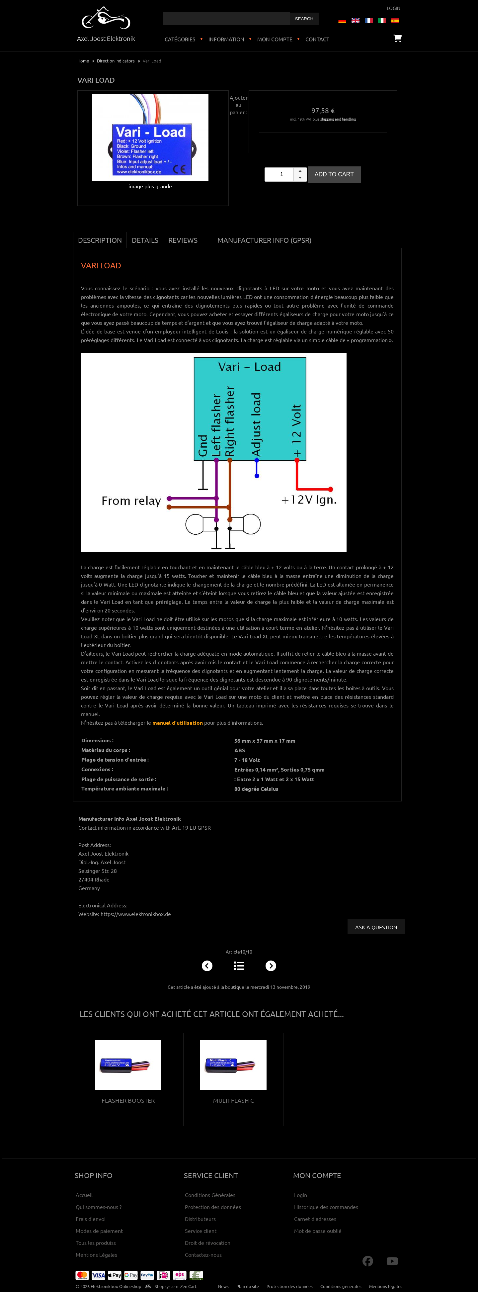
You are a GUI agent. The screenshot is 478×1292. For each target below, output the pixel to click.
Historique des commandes (326, 1206)
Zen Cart (188, 1286)
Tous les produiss (96, 1242)
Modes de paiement (99, 1230)
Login (393, 8)
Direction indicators (116, 60)
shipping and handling (338, 119)
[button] (300, 171)
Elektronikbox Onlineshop (116, 1286)
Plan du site (247, 1286)
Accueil (84, 1194)
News (223, 1286)
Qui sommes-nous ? (98, 1206)
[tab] (207, 236)
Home (83, 60)
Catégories (180, 39)
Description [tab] (100, 239)
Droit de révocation (207, 1242)
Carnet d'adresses (315, 1218)
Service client (200, 1230)
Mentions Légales (96, 1254)
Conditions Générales (210, 1194)
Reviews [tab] (183, 239)
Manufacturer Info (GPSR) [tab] (264, 239)
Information (226, 39)
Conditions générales (340, 1286)
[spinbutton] (286, 174)
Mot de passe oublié (318, 1230)
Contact (317, 39)
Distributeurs (200, 1218)
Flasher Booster (128, 1100)
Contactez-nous (203, 1254)
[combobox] (226, 18)
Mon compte (274, 39)
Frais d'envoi (91, 1218)
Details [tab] (145, 239)
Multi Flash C (233, 1100)
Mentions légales (385, 1286)
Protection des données (213, 1206)
